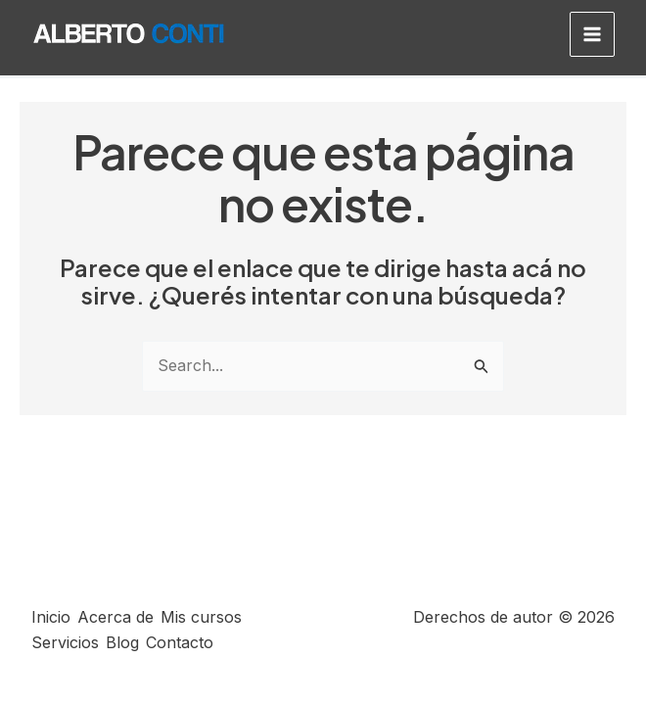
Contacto (179, 642)
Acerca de (115, 617)
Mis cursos (201, 617)
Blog (122, 642)
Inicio (50, 617)
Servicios (65, 642)
